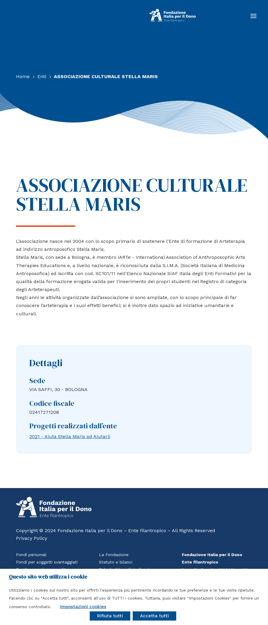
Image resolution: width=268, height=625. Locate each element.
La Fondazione (114, 554)
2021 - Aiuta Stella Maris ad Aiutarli (69, 436)
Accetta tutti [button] (154, 615)
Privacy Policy (31, 538)
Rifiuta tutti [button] (110, 615)
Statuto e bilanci (115, 562)
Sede (37, 380)
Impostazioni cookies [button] (83, 606)
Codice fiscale (51, 403)
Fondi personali (31, 554)
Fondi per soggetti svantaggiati (47, 562)
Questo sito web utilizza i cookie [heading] (48, 576)
